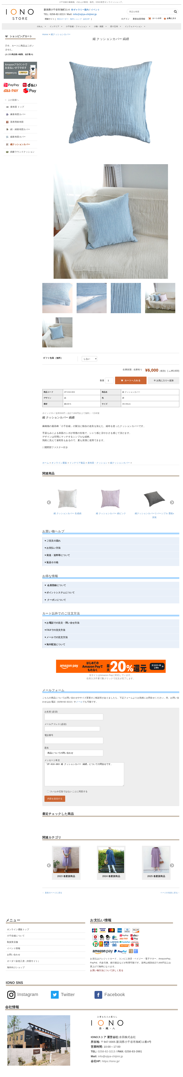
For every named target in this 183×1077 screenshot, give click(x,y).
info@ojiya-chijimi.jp (85, 14)
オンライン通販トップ (18, 929)
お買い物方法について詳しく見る (106, 970)
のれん (40, 26)
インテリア (54, 26)
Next (172, 502)
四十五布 (114, 26)
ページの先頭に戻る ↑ (169, 898)
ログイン (125, 19)
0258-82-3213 (106, 1051)
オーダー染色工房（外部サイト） (23, 961)
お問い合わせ (13, 955)
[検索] (175, 11)
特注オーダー (63, 19)
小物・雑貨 (99, 26)
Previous (49, 502)
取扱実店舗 (12, 942)
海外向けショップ (16, 967)
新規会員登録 (139, 19)
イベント (95, 10)
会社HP (86, 19)
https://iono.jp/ (110, 1061)
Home (45, 34)
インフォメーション (133, 26)
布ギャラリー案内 (80, 10)
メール (79, 702)
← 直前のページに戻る (52, 898)
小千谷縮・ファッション (76, 26)
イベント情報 (13, 948)
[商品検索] (150, 11)
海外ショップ (76, 19)
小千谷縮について (16, 936)
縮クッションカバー (61, 34)
